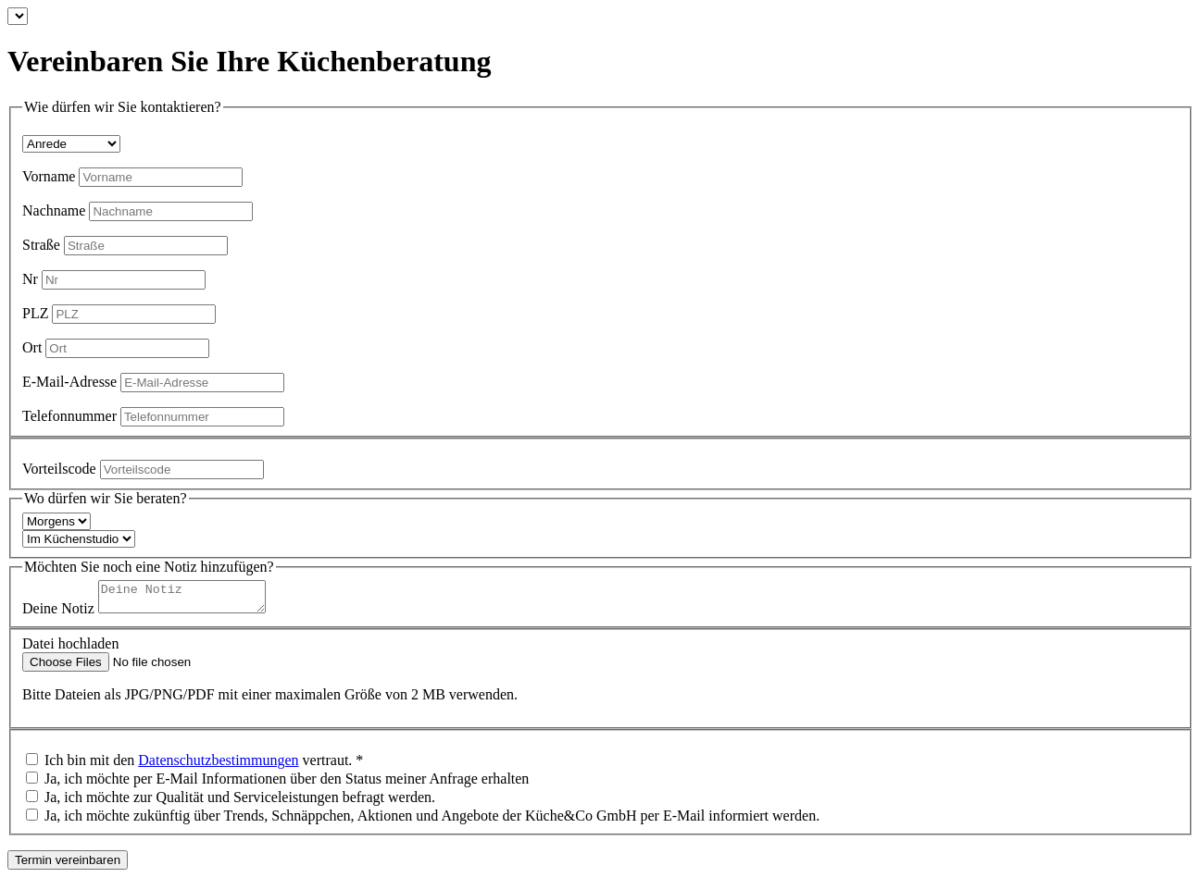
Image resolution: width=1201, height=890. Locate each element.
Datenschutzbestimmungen (218, 765)
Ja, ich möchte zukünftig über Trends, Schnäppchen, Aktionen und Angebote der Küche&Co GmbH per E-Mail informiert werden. (431, 821)
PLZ (35, 313)
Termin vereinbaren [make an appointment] (67, 865)
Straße (41, 245)
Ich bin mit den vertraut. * (203, 765)
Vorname (48, 176)
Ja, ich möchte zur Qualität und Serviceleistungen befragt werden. (239, 802)
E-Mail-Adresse (69, 381)
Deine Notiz (58, 614)
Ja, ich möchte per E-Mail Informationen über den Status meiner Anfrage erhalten (286, 784)
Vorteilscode (59, 468)
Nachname (53, 210)
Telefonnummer (69, 416)
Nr (30, 279)
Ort (32, 347)
